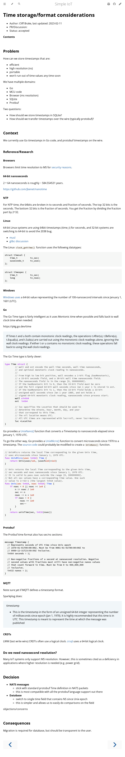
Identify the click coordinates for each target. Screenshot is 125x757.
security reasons (61, 167)
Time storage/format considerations (49, 14)
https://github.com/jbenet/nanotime (25, 189)
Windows (9, 290)
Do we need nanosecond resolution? (30, 653)
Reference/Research (18, 152)
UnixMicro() (52, 441)
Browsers (9, 160)
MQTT (6, 583)
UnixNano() (27, 431)
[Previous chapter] (10, 744)
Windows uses (11, 297)
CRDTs (7, 634)
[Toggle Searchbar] (19, 4)
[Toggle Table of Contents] (4, 4)
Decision (11, 677)
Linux (6, 221)
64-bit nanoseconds (15, 176)
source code (30, 444)
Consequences (16, 723)
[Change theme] (12, 4)
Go (5, 310)
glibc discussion (19, 241)
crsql (70, 641)
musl (12, 237)
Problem (11, 51)
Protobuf (8, 527)
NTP (5, 198)
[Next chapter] (115, 744)
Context (10, 133)
